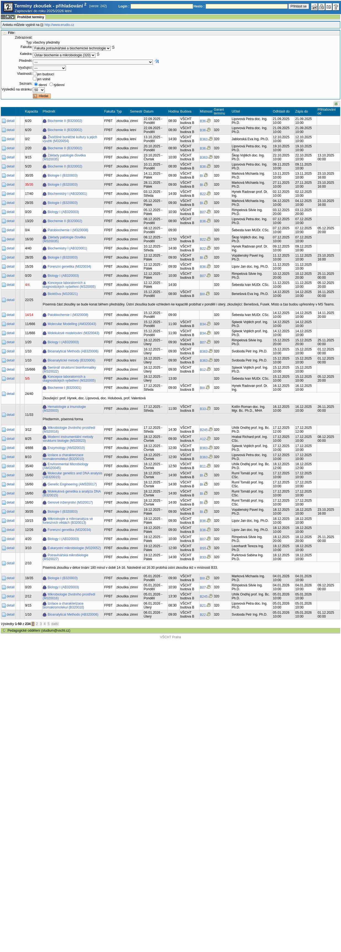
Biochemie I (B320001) (64, 388)
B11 (203, 466)
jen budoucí (45, 74)
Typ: (29, 42)
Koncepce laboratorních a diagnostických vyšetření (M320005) (69, 285)
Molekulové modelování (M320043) (73, 333)
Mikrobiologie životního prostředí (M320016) (69, 430)
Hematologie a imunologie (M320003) (64, 409)
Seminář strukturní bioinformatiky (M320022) (69, 369)
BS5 (203, 548)
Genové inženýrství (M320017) (70, 502)
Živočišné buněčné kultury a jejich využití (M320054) (70, 139)
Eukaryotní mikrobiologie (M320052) (74, 548)
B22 (203, 194)
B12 (203, 370)
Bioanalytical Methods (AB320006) (73, 351)
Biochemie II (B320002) (65, 121)
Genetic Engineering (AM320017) (72, 484)
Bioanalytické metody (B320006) (71, 360)
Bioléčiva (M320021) (63, 294)
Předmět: (26, 61)
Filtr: (11, 33)
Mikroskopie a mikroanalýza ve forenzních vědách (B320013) (68, 521)
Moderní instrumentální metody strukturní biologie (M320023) (68, 439)
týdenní (59, 85)
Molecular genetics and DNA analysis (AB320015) (72, 475)
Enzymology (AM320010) (66, 448)
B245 (204, 430)
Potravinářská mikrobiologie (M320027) (65, 557)
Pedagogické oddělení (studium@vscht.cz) (38, 630)
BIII (202, 294)
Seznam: (25, 84)
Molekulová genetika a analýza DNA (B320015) (72, 493)
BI (201, 176)
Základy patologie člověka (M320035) (64, 157)
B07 (203, 212)
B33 (203, 409)
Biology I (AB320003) (63, 212)
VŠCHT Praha (170, 637)
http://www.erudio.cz (59, 25)
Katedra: (26, 54)
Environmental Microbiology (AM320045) (65, 466)
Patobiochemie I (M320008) (68, 230)
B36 (203, 121)
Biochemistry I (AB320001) (67, 194)
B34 (203, 324)
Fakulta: (27, 47)
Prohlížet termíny (30, 17)
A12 (203, 439)
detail (11, 121)
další (55, 624)
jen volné (43, 79)
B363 (204, 139)
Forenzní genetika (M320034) (69, 266)
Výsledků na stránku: (17, 89)
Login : (123, 6)
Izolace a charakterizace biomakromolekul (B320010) (63, 457)
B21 (203, 606)
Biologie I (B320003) (63, 175)
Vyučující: (25, 68)
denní (43, 85)
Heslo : (199, 6)
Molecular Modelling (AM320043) (72, 324)
